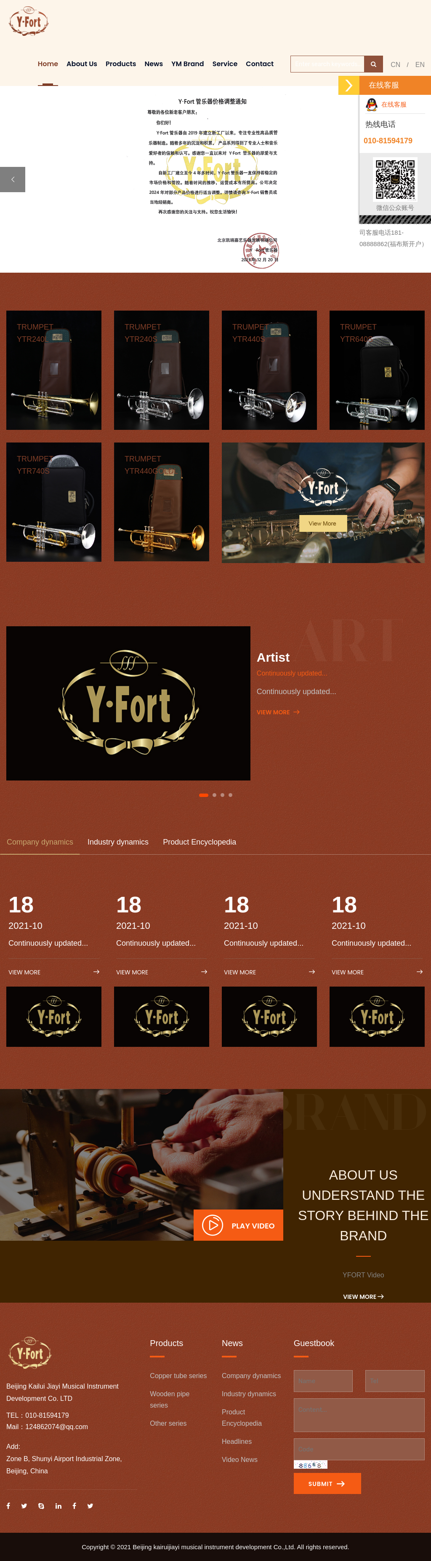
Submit (327, 1484)
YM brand (187, 64)
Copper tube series (178, 1375)
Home (48, 64)
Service (225, 64)
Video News (240, 1459)
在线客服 (386, 104)
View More (278, 712)
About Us (82, 64)
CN (395, 64)
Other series (168, 1423)
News (153, 64)
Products (121, 64)
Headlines (237, 1441)
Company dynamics (40, 842)
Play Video (238, 1225)
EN (420, 64)
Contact (260, 64)
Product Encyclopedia (199, 842)
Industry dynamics (118, 842)
